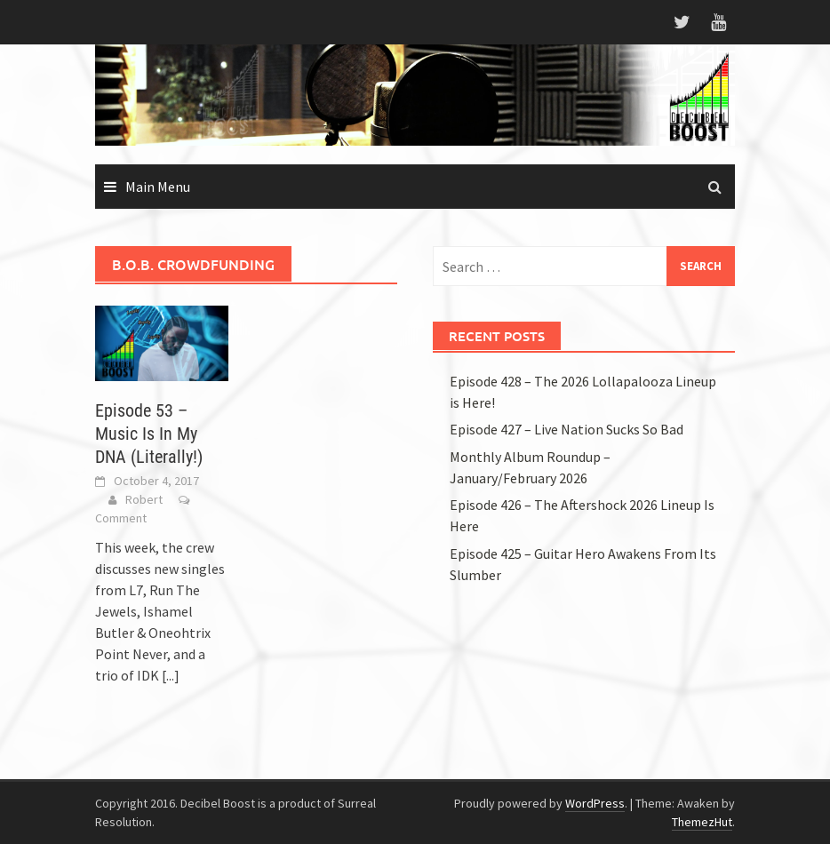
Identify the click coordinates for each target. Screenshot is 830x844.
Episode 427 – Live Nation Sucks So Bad (566, 429)
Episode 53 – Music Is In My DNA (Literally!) (149, 433)
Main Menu (157, 186)
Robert (144, 499)
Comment (121, 518)
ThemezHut (702, 822)
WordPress (595, 803)
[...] (171, 675)
